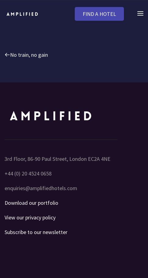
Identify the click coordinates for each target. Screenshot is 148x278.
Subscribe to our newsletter (36, 232)
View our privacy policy (30, 217)
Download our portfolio (31, 202)
